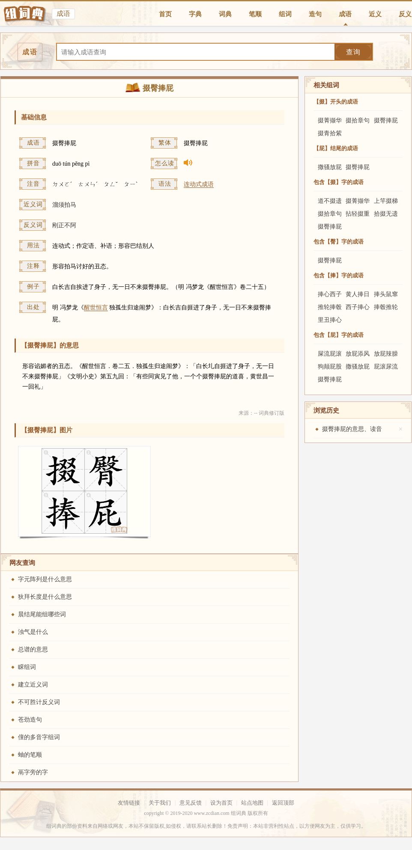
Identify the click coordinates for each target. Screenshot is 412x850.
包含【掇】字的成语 (338, 182)
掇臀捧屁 (386, 120)
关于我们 (160, 802)
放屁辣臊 (386, 354)
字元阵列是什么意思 (45, 579)
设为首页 (221, 802)
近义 (375, 14)
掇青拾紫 (330, 133)
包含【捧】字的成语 (338, 275)
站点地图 (252, 802)
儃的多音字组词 (39, 737)
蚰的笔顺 (30, 755)
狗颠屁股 (330, 366)
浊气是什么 (33, 632)
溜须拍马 (64, 205)
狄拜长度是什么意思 (45, 597)
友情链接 (129, 802)
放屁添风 (358, 354)
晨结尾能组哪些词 (42, 614)
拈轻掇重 (358, 214)
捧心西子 (330, 294)
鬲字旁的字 (33, 772)
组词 (285, 14)
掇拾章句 (358, 120)
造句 (315, 14)
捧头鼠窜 (386, 294)
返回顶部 (283, 802)
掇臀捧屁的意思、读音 (352, 429)
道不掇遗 (330, 201)
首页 (165, 14)
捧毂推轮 (386, 307)
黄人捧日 (358, 294)
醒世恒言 (96, 307)
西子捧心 (358, 307)
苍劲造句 (30, 719)
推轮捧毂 (330, 307)
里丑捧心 (330, 320)
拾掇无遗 (386, 214)
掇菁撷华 (330, 120)
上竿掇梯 (386, 201)
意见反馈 (190, 802)
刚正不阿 (64, 225)
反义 (405, 14)
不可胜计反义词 (39, 702)
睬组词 (27, 667)
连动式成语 (199, 184)
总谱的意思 (33, 649)
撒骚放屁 (330, 167)
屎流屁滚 (330, 354)
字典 (195, 14)
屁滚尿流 (386, 366)
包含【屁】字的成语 (338, 335)
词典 (225, 14)
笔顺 (255, 14)
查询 (353, 52)
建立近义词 (33, 684)
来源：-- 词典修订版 (261, 413)
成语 (345, 14)
